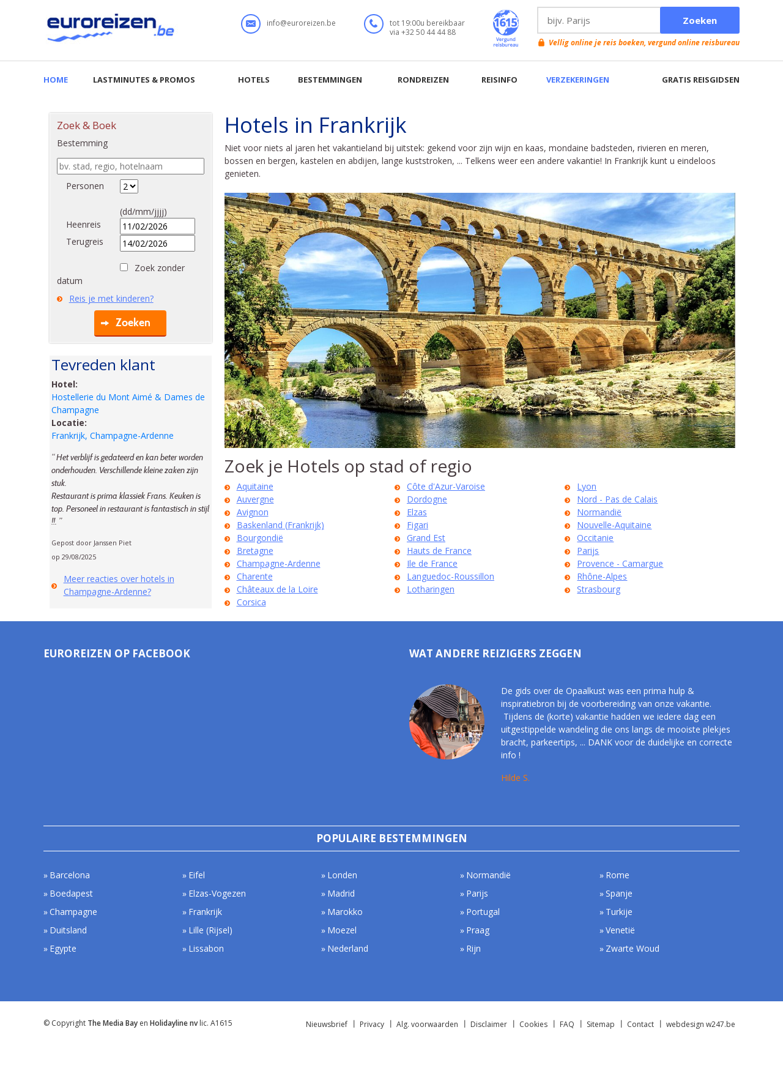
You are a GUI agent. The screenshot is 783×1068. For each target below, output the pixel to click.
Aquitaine (255, 486)
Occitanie (595, 537)
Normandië (599, 512)
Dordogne (427, 499)
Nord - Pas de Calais (617, 499)
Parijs (588, 550)
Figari (417, 525)
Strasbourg (598, 589)
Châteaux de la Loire (277, 589)
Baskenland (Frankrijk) (280, 525)
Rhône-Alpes (602, 576)
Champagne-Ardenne (279, 563)
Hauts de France (439, 550)
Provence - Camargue (620, 563)
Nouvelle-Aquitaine (614, 525)
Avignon (253, 512)
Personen (85, 186)
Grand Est (426, 537)
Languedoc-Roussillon (450, 576)
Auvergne (255, 499)
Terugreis (84, 241)
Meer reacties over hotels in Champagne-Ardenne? (119, 585)
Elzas (417, 512)
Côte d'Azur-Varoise (446, 486)
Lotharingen (431, 589)
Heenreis (83, 224)
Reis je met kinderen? (111, 298)
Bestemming (82, 143)
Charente (255, 576)
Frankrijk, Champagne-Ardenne (112, 435)
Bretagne (255, 550)
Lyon (586, 486)
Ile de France (432, 563)
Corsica (251, 602)
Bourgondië (260, 537)
